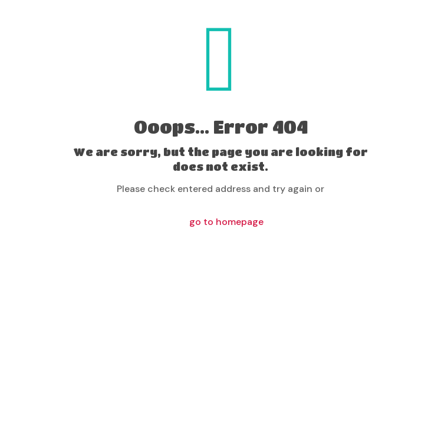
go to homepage (226, 222)
